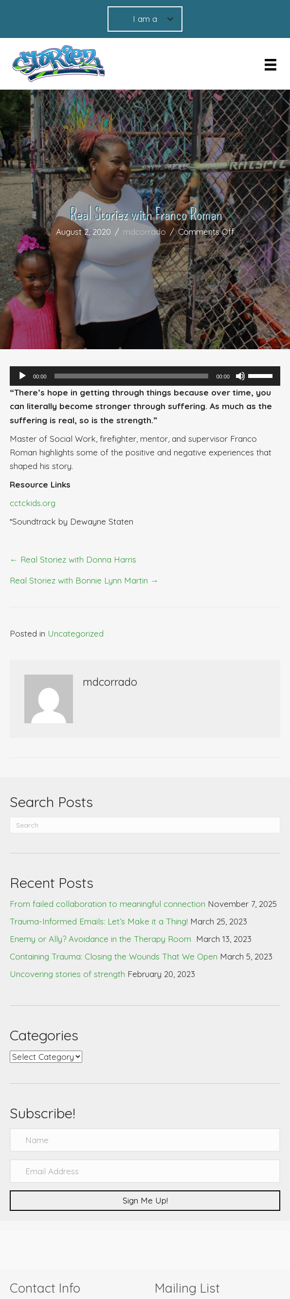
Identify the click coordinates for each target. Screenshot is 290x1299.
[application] (145, 376)
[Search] (145, 825)
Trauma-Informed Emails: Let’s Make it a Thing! (99, 921)
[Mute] (240, 376)
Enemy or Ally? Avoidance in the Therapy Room (102, 939)
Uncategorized (76, 633)
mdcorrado (144, 231)
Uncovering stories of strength (67, 974)
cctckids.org (32, 503)
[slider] (131, 376)
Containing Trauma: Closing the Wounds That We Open (114, 956)
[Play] (22, 376)
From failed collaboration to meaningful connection (107, 904)
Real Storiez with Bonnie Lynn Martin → (84, 580)
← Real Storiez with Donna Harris (73, 559)
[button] (145, 1200)
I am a (145, 19)
